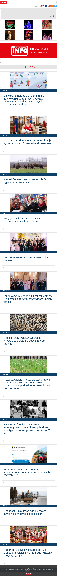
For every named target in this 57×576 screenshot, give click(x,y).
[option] (28, 53)
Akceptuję (28, 573)
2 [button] (30, 64)
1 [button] (27, 64)
